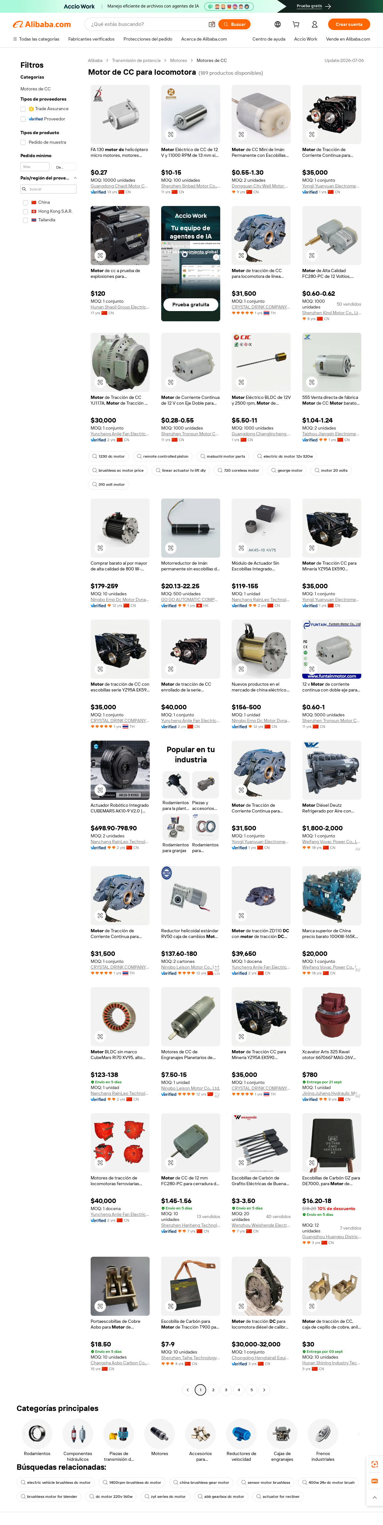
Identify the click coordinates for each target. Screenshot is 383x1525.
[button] (212, 24)
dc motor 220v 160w (110, 1496)
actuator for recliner (278, 1496)
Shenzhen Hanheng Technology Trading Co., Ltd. (190, 1225)
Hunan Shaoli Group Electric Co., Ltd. (120, 306)
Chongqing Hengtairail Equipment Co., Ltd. (261, 1357)
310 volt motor (108, 484)
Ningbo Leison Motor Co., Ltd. (190, 967)
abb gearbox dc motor (221, 1496)
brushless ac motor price (118, 470)
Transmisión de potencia (136, 60)
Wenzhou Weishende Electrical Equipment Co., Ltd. (261, 1225)
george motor (287, 470)
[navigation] (48, 726)
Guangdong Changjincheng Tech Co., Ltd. (261, 433)
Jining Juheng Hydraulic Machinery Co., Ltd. (331, 1093)
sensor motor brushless (265, 1482)
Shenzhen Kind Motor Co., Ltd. (331, 312)
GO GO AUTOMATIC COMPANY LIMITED (190, 599)
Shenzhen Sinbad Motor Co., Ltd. (190, 185)
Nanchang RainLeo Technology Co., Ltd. (261, 599)
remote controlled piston (162, 456)
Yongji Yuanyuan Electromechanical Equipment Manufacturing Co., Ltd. (331, 185)
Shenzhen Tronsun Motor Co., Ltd (190, 433)
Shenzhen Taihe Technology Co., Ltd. (190, 1357)
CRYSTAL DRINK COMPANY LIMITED (261, 306)
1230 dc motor (108, 456)
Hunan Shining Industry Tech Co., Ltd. (331, 1362)
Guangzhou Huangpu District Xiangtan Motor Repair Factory (331, 1236)
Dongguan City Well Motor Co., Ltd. (261, 185)
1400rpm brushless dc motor (132, 1482)
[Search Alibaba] (147, 24)
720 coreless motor (238, 470)
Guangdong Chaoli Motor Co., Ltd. (120, 185)
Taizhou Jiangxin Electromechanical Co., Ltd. (331, 433)
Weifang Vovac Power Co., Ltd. (331, 841)
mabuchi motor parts (222, 456)
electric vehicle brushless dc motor (56, 1482)
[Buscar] (234, 24)
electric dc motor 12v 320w (285, 456)
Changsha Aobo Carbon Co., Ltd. (120, 1362)
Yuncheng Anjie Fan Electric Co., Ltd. (120, 433)
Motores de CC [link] (212, 60)
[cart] (297, 25)
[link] (374, 1464)
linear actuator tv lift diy (181, 470)
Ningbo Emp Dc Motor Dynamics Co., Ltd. (120, 599)
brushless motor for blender (49, 1496)
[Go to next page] (264, 1390)
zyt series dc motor (165, 1496)
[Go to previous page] (187, 1390)
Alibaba (95, 60)
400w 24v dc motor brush (328, 1482)
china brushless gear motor (201, 1482)
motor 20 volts (331, 470)
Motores (178, 60)
